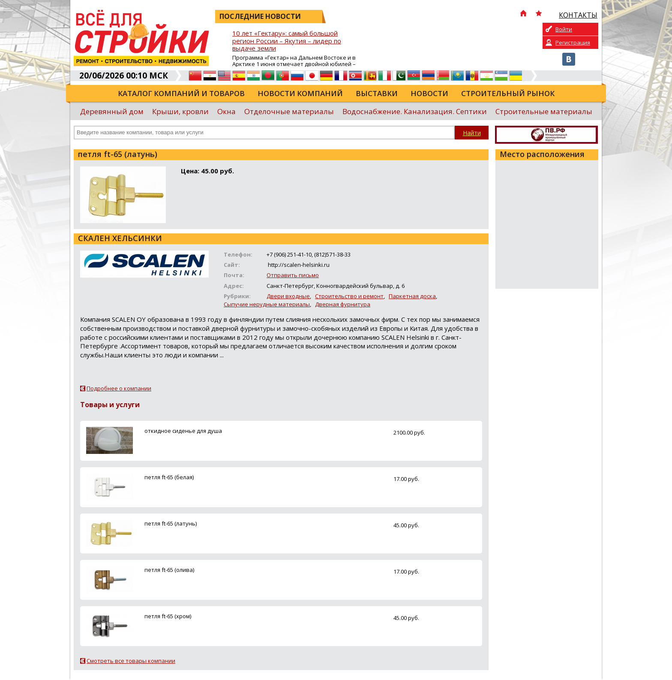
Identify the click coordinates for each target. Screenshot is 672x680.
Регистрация (572, 42)
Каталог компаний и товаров (181, 93)
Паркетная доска (412, 296)
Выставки (377, 93)
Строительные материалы (543, 111)
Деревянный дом (112, 111)
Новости (429, 93)
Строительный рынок (508, 93)
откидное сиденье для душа (183, 431)
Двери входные (288, 296)
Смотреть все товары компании (131, 661)
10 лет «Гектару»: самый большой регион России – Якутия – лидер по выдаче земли (286, 41)
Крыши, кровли (180, 111)
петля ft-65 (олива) (169, 570)
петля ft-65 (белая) (169, 477)
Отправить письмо (293, 275)
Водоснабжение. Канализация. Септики (414, 111)
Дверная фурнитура (342, 304)
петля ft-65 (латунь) (170, 523)
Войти (563, 29)
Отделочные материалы (289, 111)
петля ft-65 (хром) (167, 616)
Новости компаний (300, 93)
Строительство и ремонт (349, 296)
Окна (226, 111)
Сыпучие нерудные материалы (267, 304)
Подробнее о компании (119, 388)
